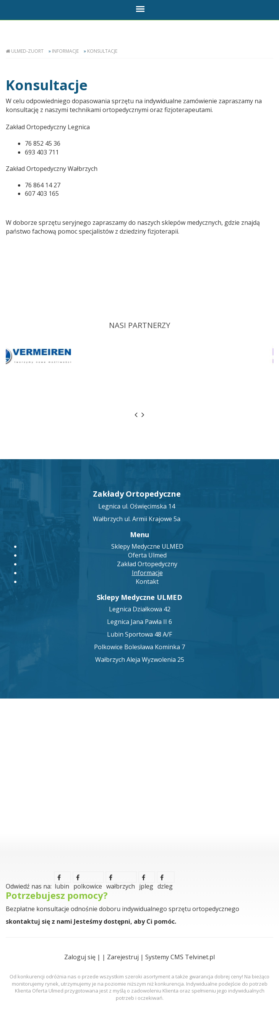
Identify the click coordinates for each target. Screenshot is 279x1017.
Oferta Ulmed (147, 555)
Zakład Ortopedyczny (147, 564)
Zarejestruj (123, 957)
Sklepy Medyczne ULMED (147, 546)
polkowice (87, 878)
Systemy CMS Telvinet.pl (180, 957)
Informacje (65, 51)
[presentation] (136, 414)
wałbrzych (120, 878)
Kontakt (147, 581)
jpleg (146, 878)
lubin (62, 878)
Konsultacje (102, 51)
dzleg (165, 878)
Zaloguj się (80, 957)
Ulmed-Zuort (27, 51)
